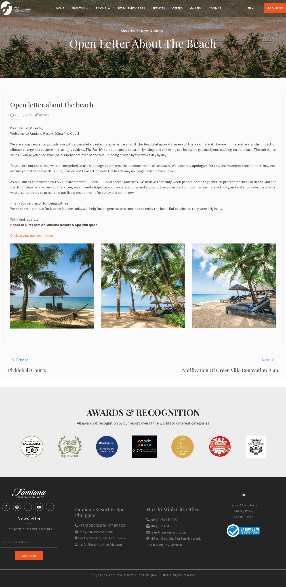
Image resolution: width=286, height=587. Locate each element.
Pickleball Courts (27, 370)
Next (266, 359)
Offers (177, 8)
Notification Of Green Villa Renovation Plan (230, 370)
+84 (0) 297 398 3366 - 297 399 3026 (100, 525)
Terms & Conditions (243, 505)
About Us (80, 8)
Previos (22, 359)
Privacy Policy (243, 511)
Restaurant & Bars (131, 8)
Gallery (196, 8)
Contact (215, 8)
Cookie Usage (243, 517)
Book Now (275, 8)
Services (158, 8)
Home (60, 8)
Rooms (103, 8)
